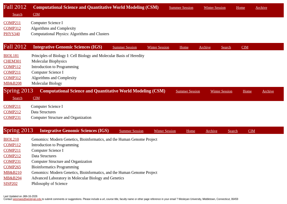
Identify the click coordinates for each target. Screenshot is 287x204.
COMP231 (12, 117)
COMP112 (12, 67)
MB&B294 (13, 178)
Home (240, 8)
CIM (36, 14)
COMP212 (12, 112)
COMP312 (12, 28)
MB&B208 (13, 83)
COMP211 (12, 23)
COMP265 (12, 167)
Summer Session (181, 8)
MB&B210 (13, 172)
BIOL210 (11, 139)
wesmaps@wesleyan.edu (27, 199)
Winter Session (215, 8)
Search (17, 14)
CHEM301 (12, 61)
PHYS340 (12, 34)
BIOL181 (11, 56)
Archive (261, 8)
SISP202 (11, 183)
